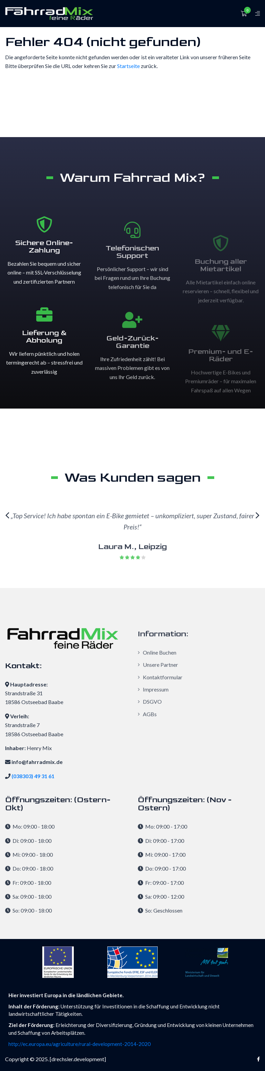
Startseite (128, 66)
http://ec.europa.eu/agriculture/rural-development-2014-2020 (79, 1044)
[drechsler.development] (78, 1059)
